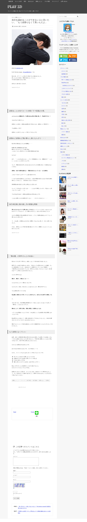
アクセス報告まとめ (66, 91)
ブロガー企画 (65, 94)
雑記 (63, 97)
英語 (25, 1)
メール (15, 476)
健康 (63, 111)
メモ (63, 160)
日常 (63, 117)
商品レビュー (63, 128)
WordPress (64, 82)
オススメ (64, 71)
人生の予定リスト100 (66, 41)
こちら (73, 39)
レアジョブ (64, 163)
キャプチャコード (17, 495)
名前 (14, 472)
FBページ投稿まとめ (67, 79)
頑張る (47, 380)
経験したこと (39, 1)
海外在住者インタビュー (66, 143)
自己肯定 (29, 380)
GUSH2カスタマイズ (68, 85)
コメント (15, 456)
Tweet (14, 412)
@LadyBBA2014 (27, 72)
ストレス (23, 380)
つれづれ (64, 102)
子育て (63, 114)
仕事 (63, 108)
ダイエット (63, 68)
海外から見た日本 (66, 120)
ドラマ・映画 (65, 131)
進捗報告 (64, 74)
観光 (63, 123)
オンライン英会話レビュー (68, 157)
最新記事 (11, 1)
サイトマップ (55, 1)
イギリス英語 (65, 155)
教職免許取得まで (64, 140)
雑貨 (63, 134)
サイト (14, 481)
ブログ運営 (47, 1)
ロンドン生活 (18, 1)
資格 (63, 169)
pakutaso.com (19, 68)
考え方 (62, 149)
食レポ (63, 126)
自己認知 (35, 380)
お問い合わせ (64, 1)
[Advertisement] (22, 96)
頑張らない (41, 380)
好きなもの (31, 1)
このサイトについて (66, 88)
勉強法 (63, 166)
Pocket (32, 412)
